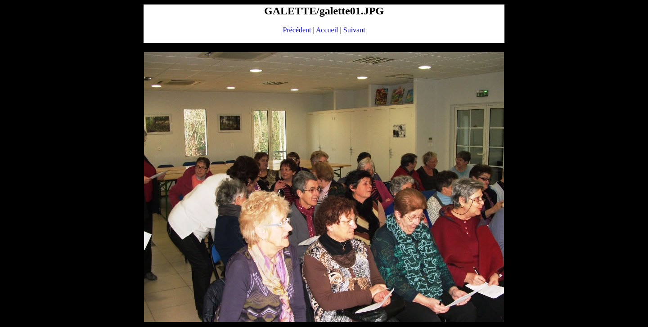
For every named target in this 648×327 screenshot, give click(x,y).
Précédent (297, 30)
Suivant (354, 30)
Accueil (327, 30)
